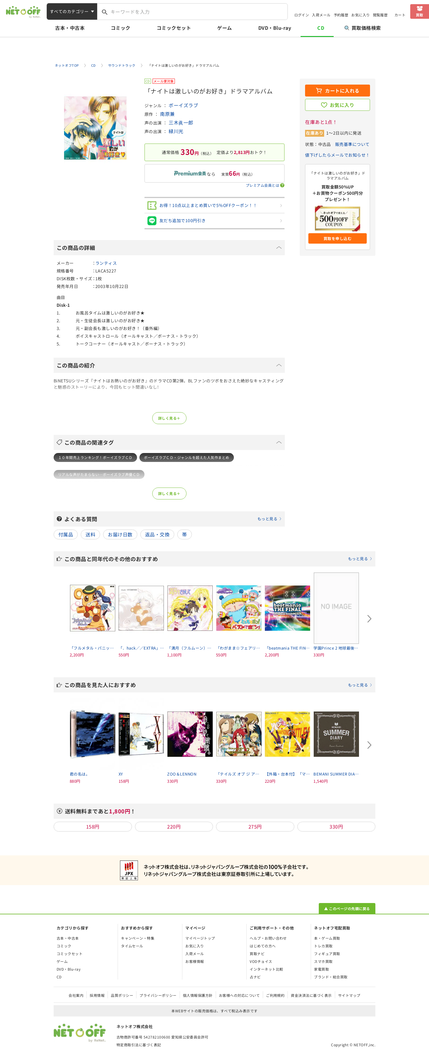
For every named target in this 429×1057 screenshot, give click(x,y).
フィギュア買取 (327, 953)
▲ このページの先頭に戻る (347, 908)
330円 (336, 826)
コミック (120, 27)
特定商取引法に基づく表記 (138, 1044)
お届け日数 (120, 534)
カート (399, 14)
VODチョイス (261, 961)
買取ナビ (257, 953)
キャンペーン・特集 (137, 938)
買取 (419, 14)
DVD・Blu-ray (274, 27)
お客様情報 (194, 961)
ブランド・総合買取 (330, 976)
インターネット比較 (266, 969)
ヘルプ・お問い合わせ (268, 938)
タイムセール (132, 945)
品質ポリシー (122, 995)
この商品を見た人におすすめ (218, 685)
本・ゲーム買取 (327, 938)
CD (320, 27)
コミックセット (174, 27)
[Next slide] (369, 619)
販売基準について (352, 144)
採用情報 (97, 995)
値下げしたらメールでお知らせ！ (337, 155)
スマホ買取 (323, 961)
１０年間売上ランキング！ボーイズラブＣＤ (95, 457)
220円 (174, 826)
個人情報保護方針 (198, 995)
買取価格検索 (362, 27)
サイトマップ (349, 995)
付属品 (65, 534)
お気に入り (360, 14)
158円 (93, 826)
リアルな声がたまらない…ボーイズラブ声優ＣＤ (99, 474)
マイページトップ (200, 938)
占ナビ (255, 976)
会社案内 (76, 995)
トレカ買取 (323, 945)
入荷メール (321, 14)
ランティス (106, 263)
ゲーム (224, 27)
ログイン (301, 14)
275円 (255, 826)
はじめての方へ (263, 945)
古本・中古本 (70, 27)
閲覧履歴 (380, 14)
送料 (90, 534)
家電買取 (321, 969)
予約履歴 (341, 14)
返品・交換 (157, 534)
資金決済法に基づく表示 (311, 995)
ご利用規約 (275, 995)
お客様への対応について (239, 995)
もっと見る (267, 519)
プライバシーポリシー (158, 995)
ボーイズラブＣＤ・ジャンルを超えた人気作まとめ (186, 457)
